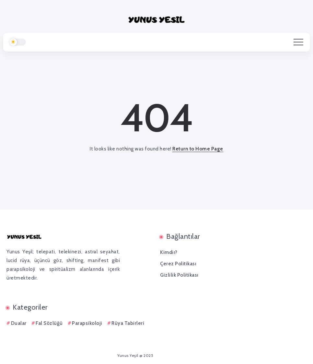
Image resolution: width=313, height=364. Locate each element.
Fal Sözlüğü (49, 323)
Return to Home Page (197, 149)
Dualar (19, 323)
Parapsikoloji (87, 323)
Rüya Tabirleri (127, 323)
